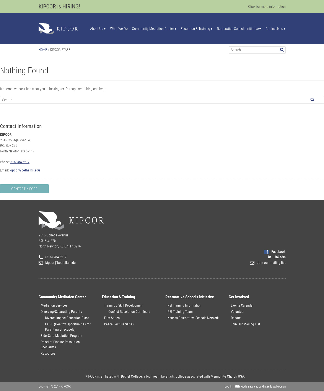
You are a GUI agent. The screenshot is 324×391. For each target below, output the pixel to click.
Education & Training (195, 29)
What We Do (119, 29)
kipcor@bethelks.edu (25, 170)
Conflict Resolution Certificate (129, 312)
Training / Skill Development (123, 305)
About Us (96, 29)
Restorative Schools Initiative (238, 29)
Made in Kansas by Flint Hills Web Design (263, 386)
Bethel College (131, 376)
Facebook (274, 251)
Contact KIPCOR (24, 189)
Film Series (112, 318)
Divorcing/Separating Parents (61, 312)
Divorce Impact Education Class (67, 318)
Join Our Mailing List (245, 324)
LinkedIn (276, 257)
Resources (48, 353)
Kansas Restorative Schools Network (193, 318)
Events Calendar (242, 305)
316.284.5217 (19, 162)
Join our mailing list (267, 262)
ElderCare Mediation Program (61, 336)
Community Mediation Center (153, 29)
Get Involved (274, 29)
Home (43, 50)
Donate (236, 318)
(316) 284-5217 (53, 257)
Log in (228, 386)
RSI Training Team (180, 312)
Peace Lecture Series (119, 324)
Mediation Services (54, 305)
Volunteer (237, 312)
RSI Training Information (184, 305)
